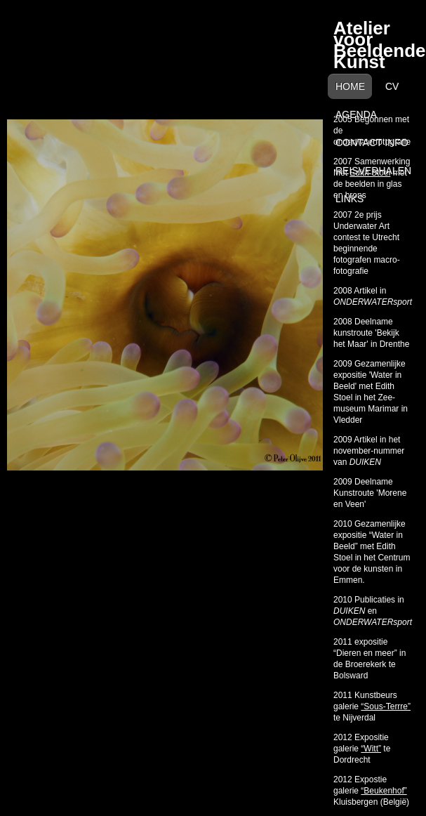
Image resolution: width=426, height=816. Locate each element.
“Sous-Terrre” (386, 706)
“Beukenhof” (383, 791)
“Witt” (371, 749)
